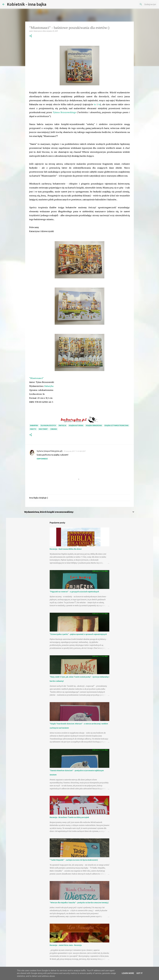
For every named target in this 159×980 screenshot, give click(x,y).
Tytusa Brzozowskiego (64, 112)
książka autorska (76, 425)
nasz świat (43, 429)
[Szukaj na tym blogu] (144, 4)
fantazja (62, 425)
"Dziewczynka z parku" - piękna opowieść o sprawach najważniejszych (78, 634)
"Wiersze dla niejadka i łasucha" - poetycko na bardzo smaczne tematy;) (79, 903)
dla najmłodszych (48, 425)
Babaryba (48, 386)
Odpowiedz (42, 459)
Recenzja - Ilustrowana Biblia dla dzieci (66, 549)
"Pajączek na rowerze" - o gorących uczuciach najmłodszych (74, 592)
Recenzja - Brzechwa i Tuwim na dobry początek (69, 817)
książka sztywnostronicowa (116, 425)
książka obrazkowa (94, 425)
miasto (33, 429)
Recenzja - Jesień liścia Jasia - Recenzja (66, 945)
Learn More (128, 973)
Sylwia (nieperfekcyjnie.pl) (49, 451)
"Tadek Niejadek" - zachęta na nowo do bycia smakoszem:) (74, 860)
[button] (30, 36)
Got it (139, 973)
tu (95, 104)
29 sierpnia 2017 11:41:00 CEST (74, 451)
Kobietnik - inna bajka (26, 4)
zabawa (53, 429)
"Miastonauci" (36, 378)
